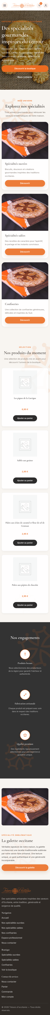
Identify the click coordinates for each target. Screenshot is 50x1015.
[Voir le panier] (39, 5)
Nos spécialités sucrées (13, 923)
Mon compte (8, 997)
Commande (7, 991)
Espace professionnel (12, 938)
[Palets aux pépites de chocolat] (25, 570)
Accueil (5, 918)
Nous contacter (25, 77)
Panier (5, 986)
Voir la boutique (9, 969)
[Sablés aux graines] (25, 445)
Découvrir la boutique (25, 68)
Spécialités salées (10, 960)
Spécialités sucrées (11, 955)
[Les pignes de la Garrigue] (25, 383)
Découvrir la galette (25, 868)
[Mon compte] (45, 5)
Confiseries (7, 965)
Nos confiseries (9, 933)
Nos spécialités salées (12, 928)
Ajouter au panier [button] (25, 419)
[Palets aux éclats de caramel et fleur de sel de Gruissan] (25, 508)
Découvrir (25, 184)
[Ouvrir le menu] (5, 5)
